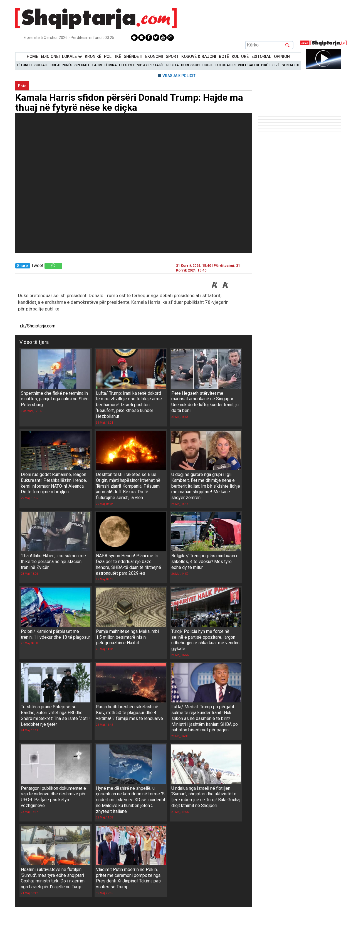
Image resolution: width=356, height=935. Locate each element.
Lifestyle (127, 65)
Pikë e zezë (270, 65)
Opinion (282, 56)
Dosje (207, 65)
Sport (172, 56)
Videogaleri (248, 65)
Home (32, 56)
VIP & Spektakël (150, 65)
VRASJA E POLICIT (179, 75)
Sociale (41, 65)
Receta (172, 65)
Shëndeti (133, 56)
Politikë (112, 56)
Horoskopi (190, 65)
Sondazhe (291, 65)
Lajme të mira (104, 65)
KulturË (240, 56)
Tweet (37, 265)
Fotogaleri (226, 65)
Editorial (261, 56)
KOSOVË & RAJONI (198, 56)
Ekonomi (154, 56)
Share (22, 265)
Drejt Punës (61, 65)
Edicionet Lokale (61, 56)
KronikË (93, 56)
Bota (22, 86)
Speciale (82, 65)
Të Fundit (24, 65)
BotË (224, 56)
